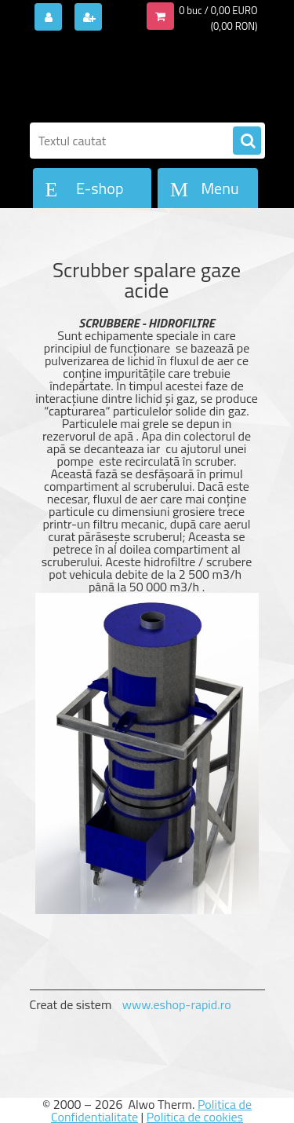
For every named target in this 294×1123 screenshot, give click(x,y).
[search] (247, 141)
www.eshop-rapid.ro (176, 1004)
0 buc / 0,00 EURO (218, 10)
